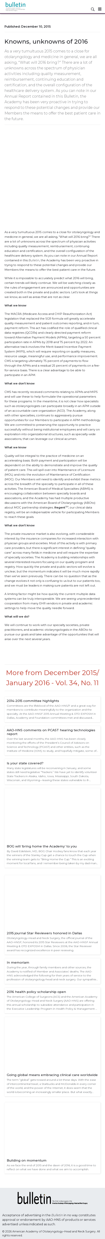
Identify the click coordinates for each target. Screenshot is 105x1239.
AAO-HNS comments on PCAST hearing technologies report (51, 732)
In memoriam (18, 962)
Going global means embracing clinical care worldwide (52, 1075)
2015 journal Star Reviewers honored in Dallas (44, 933)
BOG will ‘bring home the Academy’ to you (42, 846)
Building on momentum (26, 1160)
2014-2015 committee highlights (33, 701)
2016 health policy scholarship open (36, 992)
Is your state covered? (25, 763)
